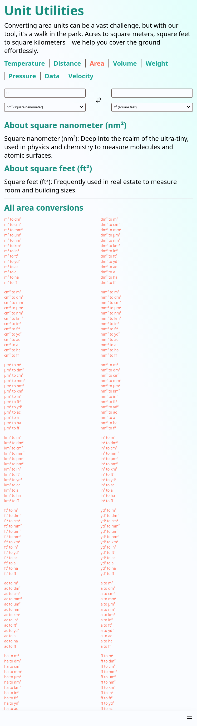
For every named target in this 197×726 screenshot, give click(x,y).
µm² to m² (13, 364)
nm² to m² (109, 364)
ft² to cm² (12, 520)
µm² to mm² (14, 380)
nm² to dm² (110, 369)
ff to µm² (108, 676)
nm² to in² (109, 396)
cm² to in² (12, 323)
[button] (98, 718)
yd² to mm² (110, 526)
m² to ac (11, 266)
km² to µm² (13, 458)
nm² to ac (109, 412)
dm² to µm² (110, 235)
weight (157, 63)
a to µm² (108, 604)
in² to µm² (109, 458)
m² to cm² (12, 224)
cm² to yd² (13, 334)
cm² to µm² (13, 307)
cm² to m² (12, 291)
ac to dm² (12, 588)
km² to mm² (14, 453)
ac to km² (12, 614)
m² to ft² (11, 256)
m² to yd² (12, 261)
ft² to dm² (12, 515)
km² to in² (12, 469)
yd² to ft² (108, 552)
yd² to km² (109, 541)
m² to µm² (13, 235)
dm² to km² (110, 245)
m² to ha (11, 277)
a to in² (107, 619)
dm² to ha (109, 277)
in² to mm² (110, 453)
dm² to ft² (109, 256)
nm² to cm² (110, 375)
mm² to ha (110, 349)
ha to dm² (12, 661)
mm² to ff (109, 355)
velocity (80, 76)
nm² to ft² (109, 401)
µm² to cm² (13, 375)
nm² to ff (108, 427)
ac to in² (11, 619)
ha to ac (11, 708)
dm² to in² (109, 250)
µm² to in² (12, 396)
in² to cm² (109, 448)
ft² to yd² (11, 552)
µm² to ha (12, 422)
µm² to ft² (12, 401)
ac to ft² (10, 625)
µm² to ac (12, 412)
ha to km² (12, 687)
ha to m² (11, 655)
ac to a (10, 635)
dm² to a (108, 271)
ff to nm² (108, 682)
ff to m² (107, 655)
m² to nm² (12, 240)
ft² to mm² (13, 526)
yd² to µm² (110, 531)
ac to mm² (13, 598)
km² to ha (12, 495)
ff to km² (108, 687)
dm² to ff (108, 282)
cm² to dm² (13, 297)
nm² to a (108, 417)
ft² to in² (11, 547)
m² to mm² (13, 229)
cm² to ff (11, 355)
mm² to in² (110, 323)
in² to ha (108, 495)
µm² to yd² (13, 406)
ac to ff (10, 646)
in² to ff (107, 500)
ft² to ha (11, 568)
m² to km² (12, 245)
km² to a (11, 490)
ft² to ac (10, 557)
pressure (22, 76)
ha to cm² (12, 666)
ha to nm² (12, 682)
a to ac (106, 635)
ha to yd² (11, 703)
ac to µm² (12, 604)
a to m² (107, 582)
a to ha (106, 640)
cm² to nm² (13, 313)
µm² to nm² (14, 385)
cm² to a (11, 344)
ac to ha (11, 640)
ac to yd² (11, 630)
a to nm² (108, 609)
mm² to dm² (111, 297)
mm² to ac (109, 339)
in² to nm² (109, 463)
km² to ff (11, 500)
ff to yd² (107, 703)
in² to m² (108, 437)
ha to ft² (11, 697)
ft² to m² (11, 510)
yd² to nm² (110, 536)
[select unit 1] (45, 107)
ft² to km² (12, 541)
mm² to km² (111, 318)
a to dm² (108, 588)
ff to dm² (108, 661)
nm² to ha (109, 422)
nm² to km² (110, 391)
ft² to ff (10, 573)
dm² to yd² (110, 261)
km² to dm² (13, 442)
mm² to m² (110, 291)
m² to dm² (12, 219)
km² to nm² (13, 463)
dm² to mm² (111, 229)
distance (67, 63)
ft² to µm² (12, 531)
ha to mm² (13, 671)
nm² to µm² (110, 385)
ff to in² (107, 692)
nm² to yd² (110, 406)
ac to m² (11, 582)
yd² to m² (108, 510)
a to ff (106, 646)
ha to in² (11, 692)
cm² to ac (12, 339)
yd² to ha (108, 568)
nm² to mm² (111, 380)
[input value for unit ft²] (152, 93)
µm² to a (11, 417)
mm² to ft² (109, 328)
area (97, 63)
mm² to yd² (110, 334)
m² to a (10, 271)
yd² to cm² (109, 520)
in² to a (107, 490)
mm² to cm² (111, 302)
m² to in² (11, 250)
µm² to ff (11, 427)
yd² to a (107, 562)
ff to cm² (108, 666)
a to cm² (108, 593)
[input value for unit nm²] (45, 93)
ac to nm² (12, 609)
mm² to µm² (111, 307)
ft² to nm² (12, 536)
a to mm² (108, 598)
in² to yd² (108, 479)
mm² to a (108, 344)
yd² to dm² (110, 515)
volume (125, 63)
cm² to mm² (14, 302)
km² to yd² (13, 479)
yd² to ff (107, 573)
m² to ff (10, 282)
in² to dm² (109, 442)
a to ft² (106, 625)
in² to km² (109, 469)
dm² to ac (109, 266)
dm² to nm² (110, 240)
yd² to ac (108, 557)
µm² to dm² (14, 369)
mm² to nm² (111, 313)
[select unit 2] (152, 107)
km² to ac (12, 484)
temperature (24, 63)
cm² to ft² (12, 328)
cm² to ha (12, 349)
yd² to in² (108, 547)
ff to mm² (109, 671)
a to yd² (107, 630)
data (52, 76)
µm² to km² (13, 391)
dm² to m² (109, 219)
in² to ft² (108, 474)
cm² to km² (13, 318)
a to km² (108, 614)
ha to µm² (12, 676)
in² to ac (108, 484)
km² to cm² (13, 448)
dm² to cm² (110, 224)
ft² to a (10, 562)
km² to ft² (12, 474)
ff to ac (106, 708)
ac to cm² (12, 593)
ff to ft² (106, 697)
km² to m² (12, 437)
